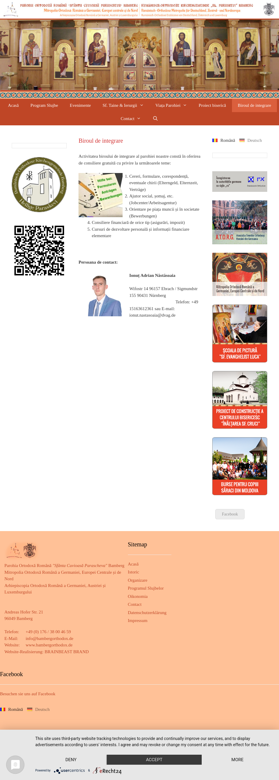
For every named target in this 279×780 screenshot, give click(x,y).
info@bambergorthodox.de (49, 638)
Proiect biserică (212, 105)
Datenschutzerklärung (147, 612)
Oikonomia (138, 596)
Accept (154, 759)
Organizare (137, 580)
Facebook (230, 514)
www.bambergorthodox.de (49, 645)
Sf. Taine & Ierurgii (126, 105)
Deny (70, 759)
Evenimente (80, 105)
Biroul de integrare (254, 105)
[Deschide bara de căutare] (155, 118)
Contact (134, 118)
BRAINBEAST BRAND (67, 651)
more (237, 759)
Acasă (13, 105)
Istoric (133, 572)
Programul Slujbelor (146, 588)
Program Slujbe (44, 105)
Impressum (138, 620)
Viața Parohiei (174, 105)
